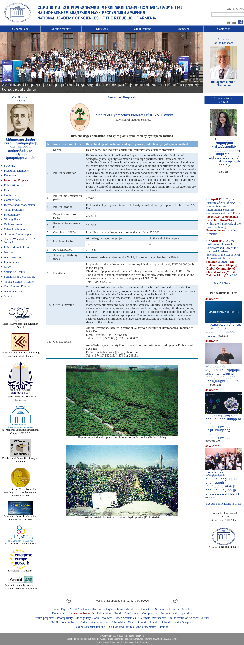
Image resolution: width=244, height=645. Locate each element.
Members (183, 28)
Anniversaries (12, 257)
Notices (8, 252)
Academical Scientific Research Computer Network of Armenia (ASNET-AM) (139, 638)
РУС (241, 8)
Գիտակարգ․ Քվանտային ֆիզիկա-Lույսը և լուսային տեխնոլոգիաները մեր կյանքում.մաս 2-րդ (223, 374)
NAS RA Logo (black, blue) (224, 545)
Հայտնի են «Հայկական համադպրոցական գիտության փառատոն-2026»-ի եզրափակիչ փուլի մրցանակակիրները (223, 481)
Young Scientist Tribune (19, 281)
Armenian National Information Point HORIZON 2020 (20, 516)
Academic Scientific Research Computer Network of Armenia (20, 585)
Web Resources (13, 224)
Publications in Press (16, 247)
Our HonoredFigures (20, 99)
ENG (235, 8)
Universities (11, 262)
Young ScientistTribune (223, 100)
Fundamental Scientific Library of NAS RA (20, 458)
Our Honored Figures (17, 286)
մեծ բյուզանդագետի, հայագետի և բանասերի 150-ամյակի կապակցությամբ (20, 151)
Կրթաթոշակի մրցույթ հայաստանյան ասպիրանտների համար (223, 328)
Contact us (223, 28)
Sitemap (9, 296)
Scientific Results (14, 271)
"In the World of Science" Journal (188, 618)
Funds (8, 190)
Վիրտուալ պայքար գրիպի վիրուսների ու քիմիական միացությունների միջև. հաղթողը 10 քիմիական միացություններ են (223, 425)
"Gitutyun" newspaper (17, 234)
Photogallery (12, 214)
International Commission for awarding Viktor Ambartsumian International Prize (20, 491)
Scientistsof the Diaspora (223, 41)
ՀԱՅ (229, 8)
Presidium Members (16, 170)
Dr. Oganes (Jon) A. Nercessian (223, 83)
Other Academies (14, 229)
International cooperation (19, 204)
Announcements (14, 291)
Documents (11, 175)
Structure (9, 165)
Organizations (142, 28)
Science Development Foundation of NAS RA (20, 324)
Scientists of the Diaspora (19, 276)
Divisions (102, 28)
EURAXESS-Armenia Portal (20, 542)
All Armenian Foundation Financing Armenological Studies (20, 353)
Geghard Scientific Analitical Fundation (20, 397)
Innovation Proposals (17, 180)
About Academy (61, 28)
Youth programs (14, 209)
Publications (11, 185)
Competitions (12, 199)
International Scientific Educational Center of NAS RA (20, 430)
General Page (20, 28)
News (7, 267)
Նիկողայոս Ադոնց (20, 139)
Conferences (11, 195)
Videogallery (12, 219)
